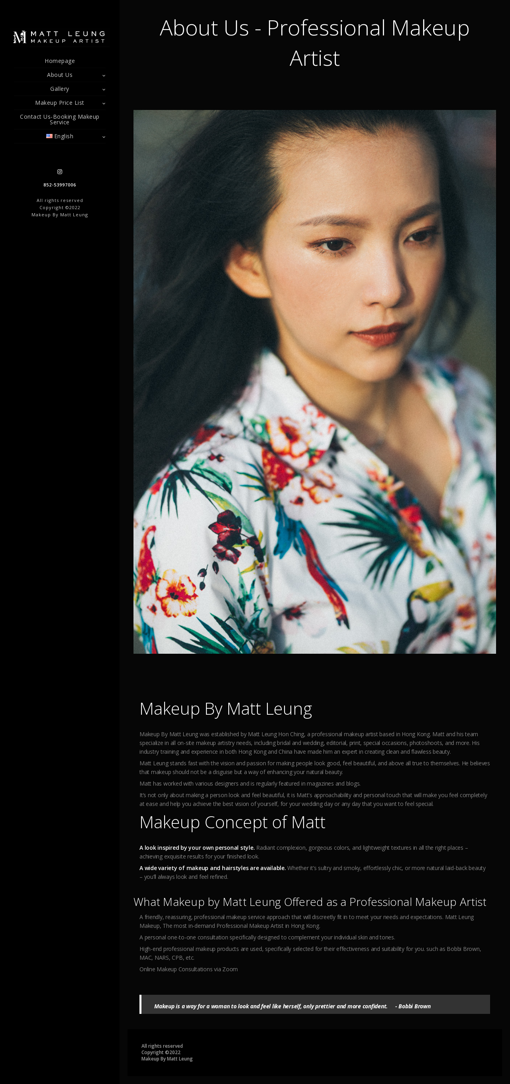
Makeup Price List (59, 102)
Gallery (59, 88)
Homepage (60, 61)
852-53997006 (59, 185)
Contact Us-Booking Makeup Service (60, 119)
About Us (60, 74)
